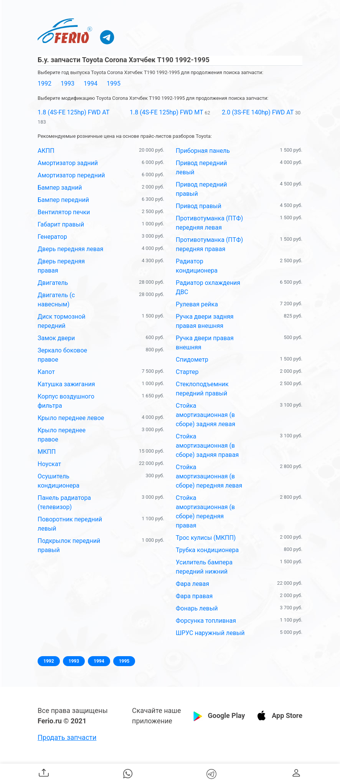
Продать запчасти (67, 737)
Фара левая (192, 583)
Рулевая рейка (197, 304)
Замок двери (56, 338)
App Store (287, 715)
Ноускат (49, 464)
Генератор (52, 236)
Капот (46, 371)
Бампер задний (60, 187)
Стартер (187, 371)
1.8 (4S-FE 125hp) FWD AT (73, 112)
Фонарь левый (197, 608)
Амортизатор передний (71, 175)
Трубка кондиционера (207, 550)
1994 (90, 83)
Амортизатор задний (68, 163)
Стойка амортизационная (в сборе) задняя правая (207, 445)
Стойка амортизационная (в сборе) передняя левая (209, 476)
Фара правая (194, 596)
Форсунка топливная (206, 620)
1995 (113, 83)
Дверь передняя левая (70, 249)
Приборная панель (203, 150)
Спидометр (192, 359)
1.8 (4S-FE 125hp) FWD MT (166, 112)
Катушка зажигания (66, 384)
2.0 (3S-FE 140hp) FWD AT (258, 112)
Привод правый (198, 206)
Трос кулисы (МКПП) (206, 537)
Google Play (226, 715)
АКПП (46, 150)
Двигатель (53, 282)
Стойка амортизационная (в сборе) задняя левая (205, 415)
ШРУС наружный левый (210, 633)
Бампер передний (63, 199)
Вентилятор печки (64, 212)
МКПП (47, 451)
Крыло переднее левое (71, 418)
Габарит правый (61, 224)
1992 (44, 83)
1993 (67, 83)
